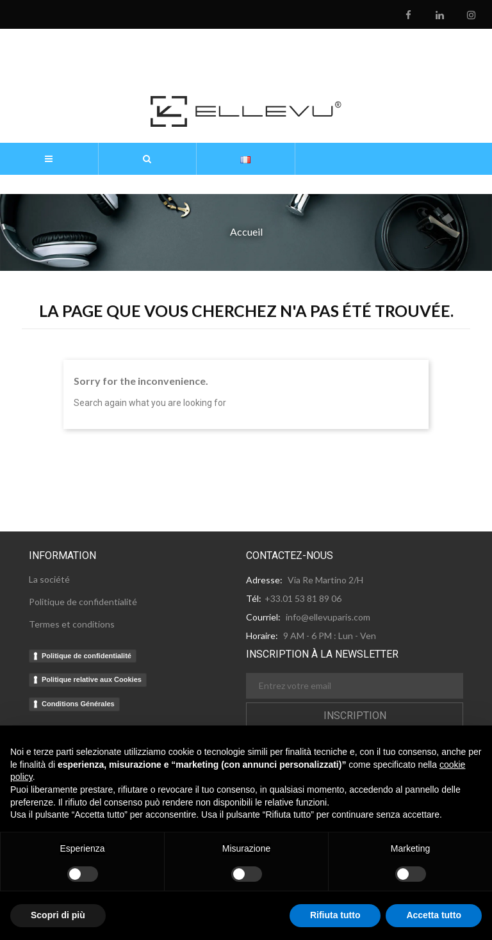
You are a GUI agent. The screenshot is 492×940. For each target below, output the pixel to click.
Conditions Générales (78, 704)
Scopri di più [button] (58, 915)
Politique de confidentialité (86, 656)
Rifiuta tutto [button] (335, 915)
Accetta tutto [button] (433, 915)
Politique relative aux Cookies (92, 679)
